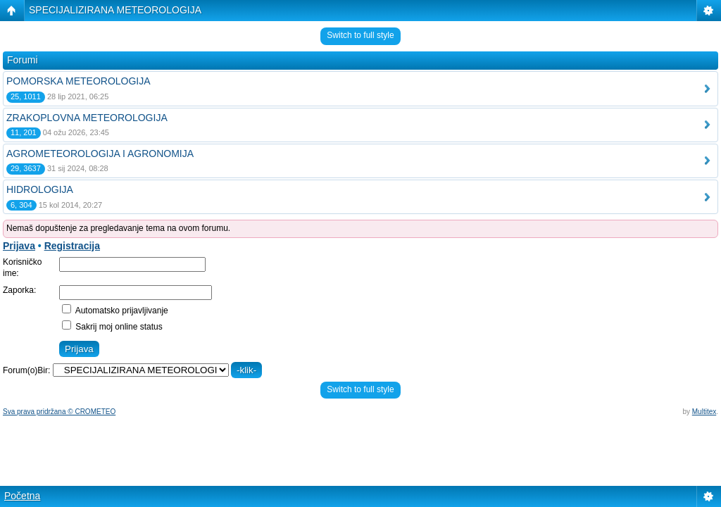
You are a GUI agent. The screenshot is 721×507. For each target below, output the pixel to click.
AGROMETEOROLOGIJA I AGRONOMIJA (100, 153)
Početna (22, 495)
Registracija (72, 245)
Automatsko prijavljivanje (115, 310)
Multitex (704, 411)
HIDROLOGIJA (39, 189)
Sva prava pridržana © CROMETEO (59, 411)
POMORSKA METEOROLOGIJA (78, 81)
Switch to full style (360, 35)
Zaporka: (19, 290)
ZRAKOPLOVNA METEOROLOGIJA (87, 117)
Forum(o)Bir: (26, 370)
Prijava (19, 245)
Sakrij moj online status (112, 327)
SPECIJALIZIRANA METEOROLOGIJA (115, 9)
